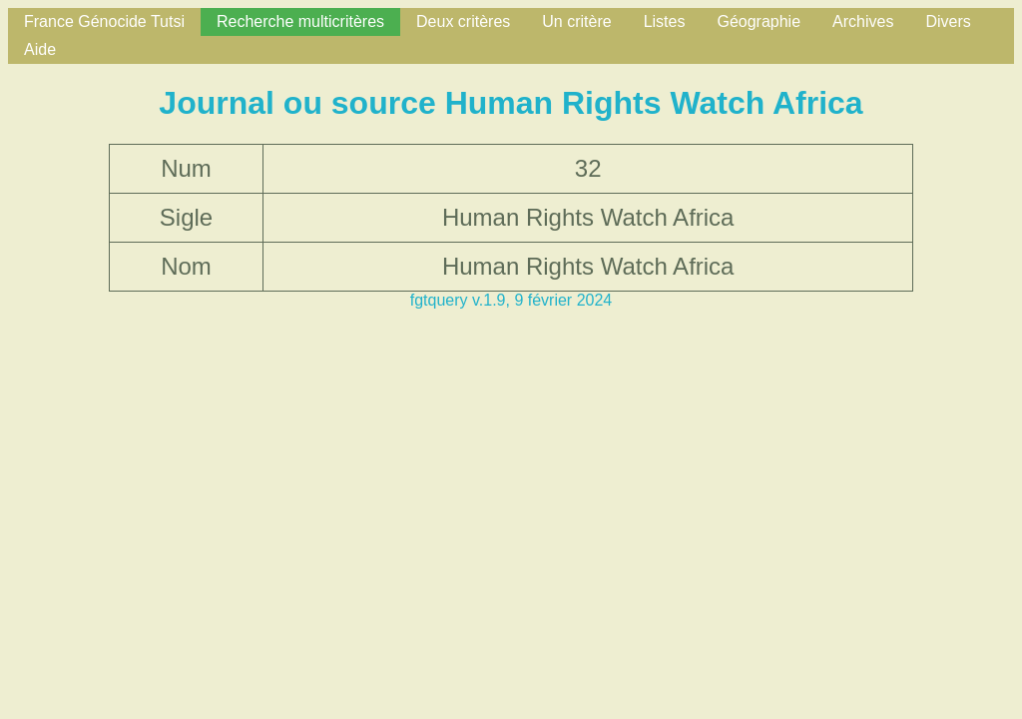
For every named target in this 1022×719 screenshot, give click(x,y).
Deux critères (463, 21)
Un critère (576, 21)
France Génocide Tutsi (104, 21)
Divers (947, 21)
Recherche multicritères (300, 21)
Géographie (758, 21)
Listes (665, 21)
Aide (40, 49)
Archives (862, 21)
